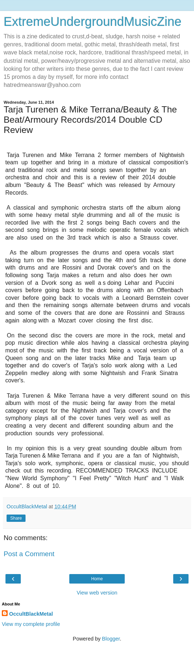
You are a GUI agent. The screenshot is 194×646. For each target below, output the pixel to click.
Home (97, 578)
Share (16, 518)
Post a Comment (29, 554)
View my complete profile (31, 624)
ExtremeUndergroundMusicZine (93, 21)
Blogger (111, 639)
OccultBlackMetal (31, 614)
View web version (97, 593)
